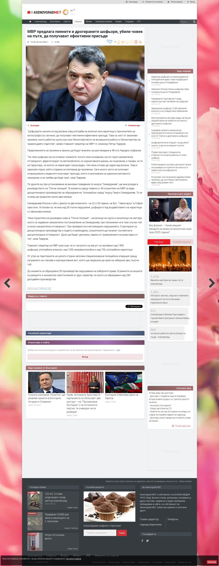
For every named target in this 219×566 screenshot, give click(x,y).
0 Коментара (134, 125)
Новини (78, 21)
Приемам (212, 562)
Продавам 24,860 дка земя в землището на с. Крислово (57, 518)
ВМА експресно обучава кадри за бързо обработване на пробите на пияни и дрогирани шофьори (171, 120)
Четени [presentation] (158, 242)
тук (118, 350)
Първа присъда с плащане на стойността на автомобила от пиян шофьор (168, 155)
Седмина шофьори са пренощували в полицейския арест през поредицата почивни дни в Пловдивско (169, 79)
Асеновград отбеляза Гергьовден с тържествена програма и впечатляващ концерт (170, 318)
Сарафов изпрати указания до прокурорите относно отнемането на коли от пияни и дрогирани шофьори (169, 133)
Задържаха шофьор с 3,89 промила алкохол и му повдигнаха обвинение (169, 109)
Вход (85, 357)
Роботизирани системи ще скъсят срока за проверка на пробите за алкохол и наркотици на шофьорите (171, 167)
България (34, 125)
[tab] (159, 243)
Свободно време (104, 21)
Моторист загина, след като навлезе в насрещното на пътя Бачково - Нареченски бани (169, 299)
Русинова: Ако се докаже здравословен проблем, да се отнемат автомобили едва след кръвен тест (171, 180)
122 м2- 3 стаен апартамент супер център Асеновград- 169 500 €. (56, 499)
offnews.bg (45, 288)
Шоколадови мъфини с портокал (102, 525)
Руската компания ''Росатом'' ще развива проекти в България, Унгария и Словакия (46, 398)
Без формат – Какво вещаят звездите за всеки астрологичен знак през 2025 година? (170, 229)
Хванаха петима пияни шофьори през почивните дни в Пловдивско (170, 90)
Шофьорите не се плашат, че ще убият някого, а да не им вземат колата (170, 144)
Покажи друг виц (181, 426)
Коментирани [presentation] (181, 242)
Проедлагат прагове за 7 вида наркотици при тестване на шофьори (169, 100)
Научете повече (73, 558)
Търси (122, 533)
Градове (129, 21)
